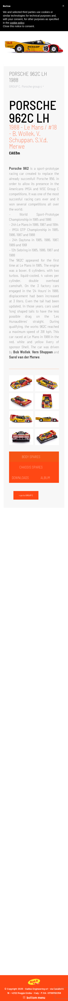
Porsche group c (32, 86)
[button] (63, 6)
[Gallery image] (34, 45)
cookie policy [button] (17, 22)
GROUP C (14, 86)
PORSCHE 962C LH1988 (28, 76)
